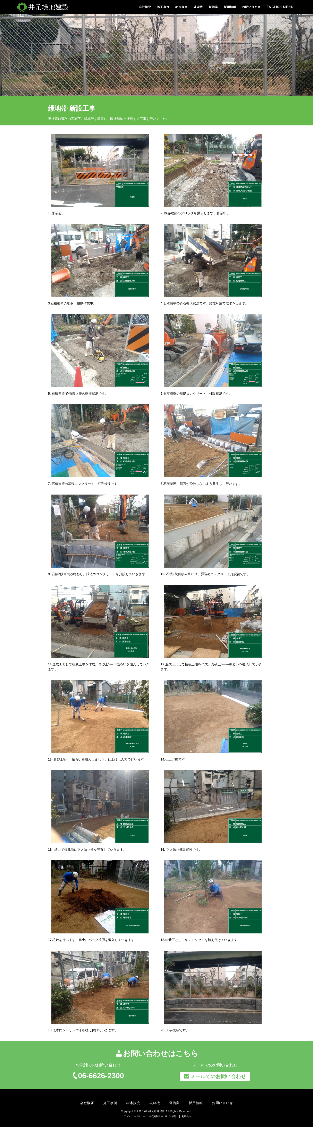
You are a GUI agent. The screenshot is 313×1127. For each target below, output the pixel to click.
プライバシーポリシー (133, 1116)
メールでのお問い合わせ (215, 1076)
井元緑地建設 (36, 7)
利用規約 (186, 1116)
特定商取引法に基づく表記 (162, 1116)
